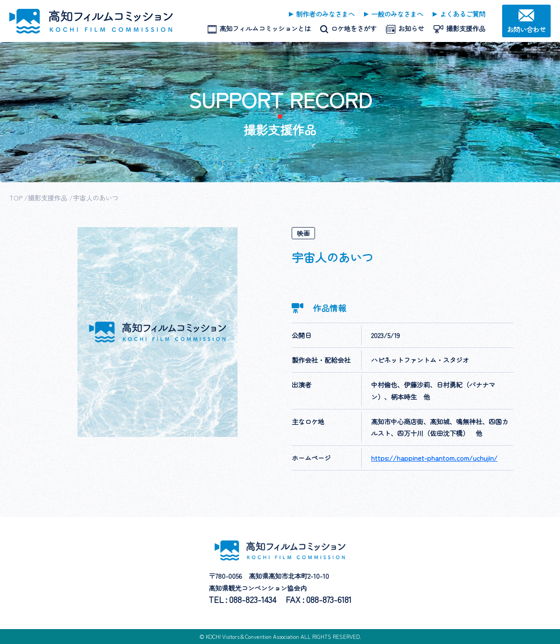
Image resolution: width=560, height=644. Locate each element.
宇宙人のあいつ (96, 197)
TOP (15, 197)
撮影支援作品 (47, 197)
